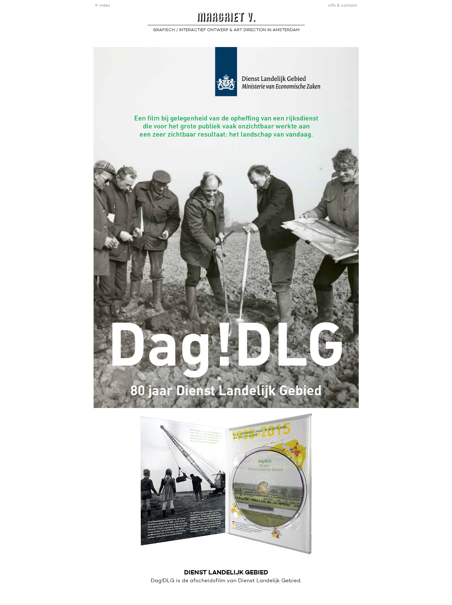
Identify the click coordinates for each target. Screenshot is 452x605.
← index (102, 5)
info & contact (342, 5)
